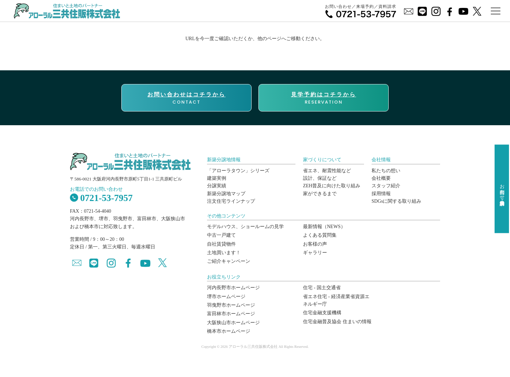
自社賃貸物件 (221, 244)
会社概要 (381, 178)
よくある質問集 (320, 235)
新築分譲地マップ (226, 193)
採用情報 (381, 193)
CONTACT (186, 98)
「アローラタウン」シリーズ (238, 170)
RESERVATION (323, 98)
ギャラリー (315, 252)
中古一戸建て (221, 235)
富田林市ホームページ (231, 313)
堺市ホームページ (226, 296)
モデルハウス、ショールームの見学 (245, 226)
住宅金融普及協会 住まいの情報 (337, 321)
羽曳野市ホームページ (231, 305)
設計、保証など (320, 178)
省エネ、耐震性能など (327, 170)
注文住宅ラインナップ (231, 201)
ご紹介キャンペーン (228, 261)
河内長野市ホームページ (233, 287)
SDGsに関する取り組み (396, 201)
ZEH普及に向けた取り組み (331, 185)
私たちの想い (386, 170)
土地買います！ (224, 252)
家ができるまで (320, 193)
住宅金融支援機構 (322, 312)
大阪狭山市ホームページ (233, 322)
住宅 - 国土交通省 (322, 287)
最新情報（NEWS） (324, 226)
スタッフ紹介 (386, 185)
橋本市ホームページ (228, 331)
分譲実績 (216, 185)
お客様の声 (315, 244)
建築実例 (216, 178)
